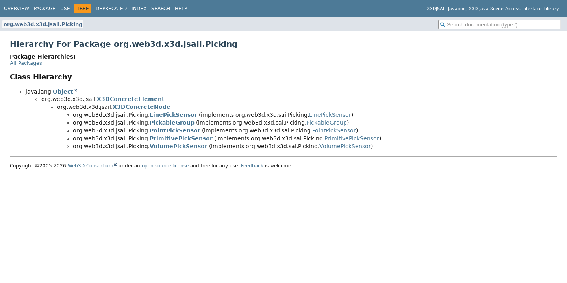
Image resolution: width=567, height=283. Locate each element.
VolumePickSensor (179, 146)
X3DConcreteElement (131, 99)
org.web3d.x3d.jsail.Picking (43, 24)
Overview (16, 8)
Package (45, 8)
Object (63, 91)
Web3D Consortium (90, 166)
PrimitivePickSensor (181, 138)
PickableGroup (172, 122)
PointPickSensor (175, 130)
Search (160, 8)
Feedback (252, 166)
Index (139, 8)
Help (181, 8)
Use (65, 8)
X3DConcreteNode (141, 107)
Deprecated (111, 8)
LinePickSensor (173, 115)
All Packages (26, 63)
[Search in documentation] (499, 24)
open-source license (165, 166)
